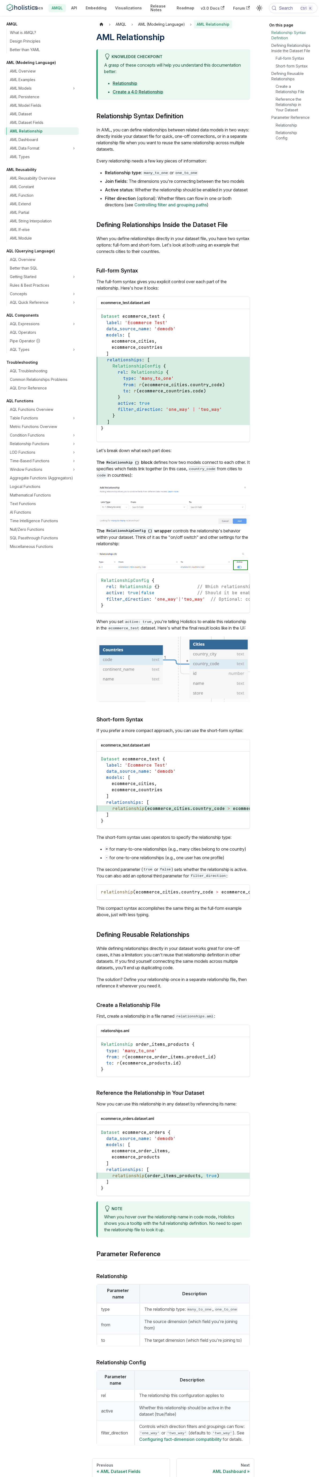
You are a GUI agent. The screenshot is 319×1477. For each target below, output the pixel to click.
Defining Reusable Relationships (287, 76)
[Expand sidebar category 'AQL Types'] (74, 349)
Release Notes (158, 8)
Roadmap (185, 8)
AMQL (57, 8)
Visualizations (128, 8)
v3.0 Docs (213, 8)
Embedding (96, 8)
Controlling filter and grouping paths (170, 204)
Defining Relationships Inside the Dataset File (290, 48)
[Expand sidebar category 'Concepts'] (74, 294)
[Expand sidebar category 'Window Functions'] (74, 469)
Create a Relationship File (290, 89)
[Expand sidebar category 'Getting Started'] (74, 277)
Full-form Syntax (290, 58)
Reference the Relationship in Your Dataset (288, 104)
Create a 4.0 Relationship (138, 91)
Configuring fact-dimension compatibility (180, 1439)
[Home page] (101, 24)
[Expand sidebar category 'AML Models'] (74, 88)
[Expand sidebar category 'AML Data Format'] (74, 148)
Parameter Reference (290, 117)
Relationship (125, 83)
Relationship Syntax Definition (288, 35)
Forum (241, 8)
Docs (38, 8)
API (74, 8)
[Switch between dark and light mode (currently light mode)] (259, 8)
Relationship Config (286, 135)
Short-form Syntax (292, 66)
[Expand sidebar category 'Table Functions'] (74, 418)
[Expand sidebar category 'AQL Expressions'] (74, 324)
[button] (43, 302)
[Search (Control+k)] (293, 8)
